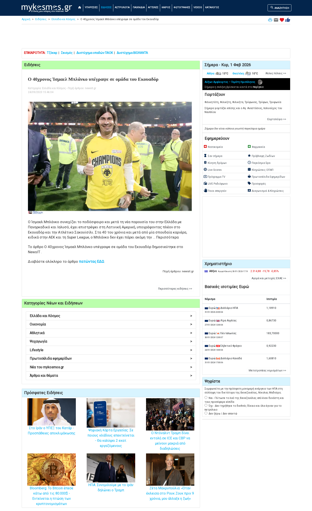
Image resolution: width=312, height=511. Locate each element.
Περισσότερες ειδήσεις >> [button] (175, 288)
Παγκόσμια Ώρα (258, 162)
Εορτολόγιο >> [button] (276, 119)
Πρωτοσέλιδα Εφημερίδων (266, 176)
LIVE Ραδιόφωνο (215, 183)
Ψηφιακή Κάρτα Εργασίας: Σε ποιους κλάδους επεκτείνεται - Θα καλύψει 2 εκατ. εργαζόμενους (111, 429)
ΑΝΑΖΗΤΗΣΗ (279, 8)
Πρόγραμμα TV (214, 176)
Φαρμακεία (256, 146)
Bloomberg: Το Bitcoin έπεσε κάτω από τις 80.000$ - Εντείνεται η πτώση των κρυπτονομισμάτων (51, 486)
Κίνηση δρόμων (215, 162)
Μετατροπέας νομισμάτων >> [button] (267, 370)
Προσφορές (256, 183)
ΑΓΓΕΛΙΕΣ (153, 7)
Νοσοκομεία (213, 146)
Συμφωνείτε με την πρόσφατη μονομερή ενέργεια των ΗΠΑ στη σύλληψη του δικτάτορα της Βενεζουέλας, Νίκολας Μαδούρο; (244, 390)
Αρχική (26, 19)
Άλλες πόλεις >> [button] (275, 73)
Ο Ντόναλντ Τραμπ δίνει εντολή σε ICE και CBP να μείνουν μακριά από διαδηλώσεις (170, 431)
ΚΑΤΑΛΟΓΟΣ (212, 7)
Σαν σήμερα (212, 156)
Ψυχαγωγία (111, 341)
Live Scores (212, 169)
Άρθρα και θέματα (111, 376)
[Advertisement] (156, 37)
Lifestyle (111, 350)
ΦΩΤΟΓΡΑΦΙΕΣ (182, 7)
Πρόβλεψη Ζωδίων (261, 156)
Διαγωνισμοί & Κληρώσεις (265, 190)
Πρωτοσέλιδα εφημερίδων (111, 358)
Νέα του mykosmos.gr (111, 367)
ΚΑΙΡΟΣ (166, 7)
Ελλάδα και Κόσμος (63, 19)
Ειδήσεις (41, 19)
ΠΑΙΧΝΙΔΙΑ (139, 7)
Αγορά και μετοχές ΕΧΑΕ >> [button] (269, 278)
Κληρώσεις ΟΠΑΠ (260, 169)
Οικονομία (111, 324)
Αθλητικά (111, 333)
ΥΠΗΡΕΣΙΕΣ (91, 7)
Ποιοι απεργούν (214, 190)
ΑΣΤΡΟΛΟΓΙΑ (122, 7)
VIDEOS (197, 7)
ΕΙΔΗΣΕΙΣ (106, 7)
